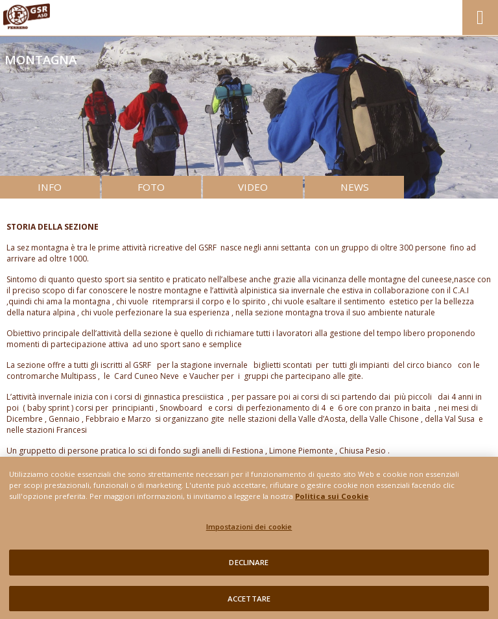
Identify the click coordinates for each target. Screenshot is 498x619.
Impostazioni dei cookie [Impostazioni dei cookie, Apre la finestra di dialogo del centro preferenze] (249, 530)
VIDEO (253, 186)
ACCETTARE (249, 602)
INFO (50, 186)
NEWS (354, 186)
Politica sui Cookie (331, 500)
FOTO (151, 186)
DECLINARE (248, 566)
